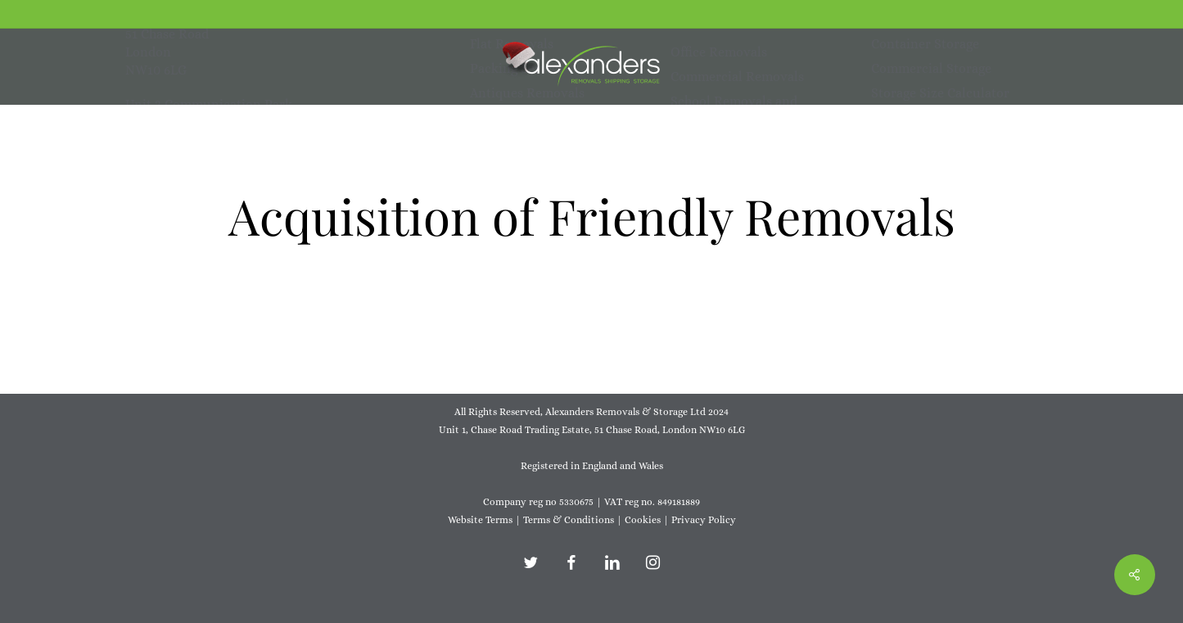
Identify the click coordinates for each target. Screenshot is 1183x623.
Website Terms (480, 520)
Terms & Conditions (568, 520)
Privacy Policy (703, 520)
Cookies (643, 520)
